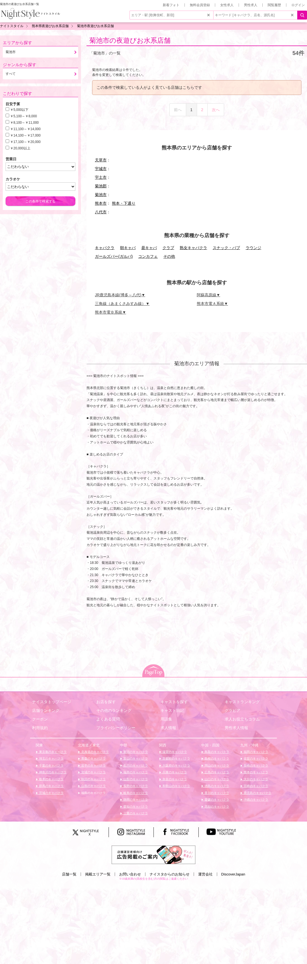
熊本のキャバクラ (255, 772)
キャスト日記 (172, 710)
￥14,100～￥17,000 (25, 135)
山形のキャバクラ (93, 786)
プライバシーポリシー (115, 728)
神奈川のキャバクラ (52, 772)
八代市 (101, 212)
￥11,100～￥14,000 (25, 129)
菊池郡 (101, 186)
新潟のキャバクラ (135, 751)
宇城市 (101, 168)
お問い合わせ (130, 874)
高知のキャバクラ (216, 806)
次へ (216, 110)
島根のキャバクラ (216, 758)
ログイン (298, 5)
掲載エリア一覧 (98, 874)
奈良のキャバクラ (174, 779)
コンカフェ (148, 256)
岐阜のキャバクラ (135, 792)
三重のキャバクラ (135, 813)
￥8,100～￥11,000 (24, 123)
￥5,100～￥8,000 (23, 116)
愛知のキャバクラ (135, 806)
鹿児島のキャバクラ (257, 792)
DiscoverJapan (233, 874)
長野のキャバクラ (135, 786)
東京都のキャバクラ (52, 751)
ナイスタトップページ (51, 702)
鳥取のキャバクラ (216, 751)
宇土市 (101, 177)
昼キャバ (149, 247)
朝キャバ (128, 247)
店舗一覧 (69, 874)
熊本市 (101, 203)
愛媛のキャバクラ (216, 799)
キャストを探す (174, 702)
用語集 (166, 719)
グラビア (232, 710)
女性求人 (227, 5)
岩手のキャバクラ (93, 765)
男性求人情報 (236, 728)
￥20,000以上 (20, 148)
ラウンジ (253, 247)
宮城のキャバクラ (93, 772)
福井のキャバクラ (135, 772)
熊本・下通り (123, 203)
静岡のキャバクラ (135, 799)
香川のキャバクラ (216, 792)
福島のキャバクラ (93, 792)
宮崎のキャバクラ (255, 786)
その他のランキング (113, 710)
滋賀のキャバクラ (174, 751)
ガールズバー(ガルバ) (114, 256)
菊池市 (101, 194)
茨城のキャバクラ (51, 792)
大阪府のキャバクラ (176, 765)
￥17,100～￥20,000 (25, 142)
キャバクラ (104, 247)
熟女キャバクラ (193, 247)
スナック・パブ (226, 247)
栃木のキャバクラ (51, 779)
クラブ (168, 247)
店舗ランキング (45, 710)
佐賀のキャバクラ (255, 758)
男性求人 (250, 5)
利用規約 (40, 728)
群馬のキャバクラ (51, 786)
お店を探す (106, 702)
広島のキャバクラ (216, 772)
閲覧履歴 (274, 5)
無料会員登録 (200, 5)
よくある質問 (108, 719)
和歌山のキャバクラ (176, 786)
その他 (169, 256)
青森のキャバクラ (93, 758)
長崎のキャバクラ (255, 765)
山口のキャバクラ (216, 779)
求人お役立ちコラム (242, 719)
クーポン (40, 719)
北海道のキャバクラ (94, 751)
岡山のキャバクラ (216, 765)
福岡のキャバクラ (255, 751)
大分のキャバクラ (255, 779)
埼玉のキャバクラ (51, 758)
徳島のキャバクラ (216, 786)
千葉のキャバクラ (51, 765)
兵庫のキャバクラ (174, 772)
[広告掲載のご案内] (153, 854)
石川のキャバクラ (135, 765)
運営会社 (205, 874)
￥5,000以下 (19, 110)
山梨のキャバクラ (135, 779)
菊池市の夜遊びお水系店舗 (130, 40)
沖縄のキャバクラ (255, 799)
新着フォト (171, 5)
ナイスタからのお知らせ (170, 874)
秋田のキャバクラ (93, 779)
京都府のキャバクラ (176, 758)
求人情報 (168, 728)
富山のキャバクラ (135, 758)
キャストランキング (242, 702)
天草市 (101, 160)
